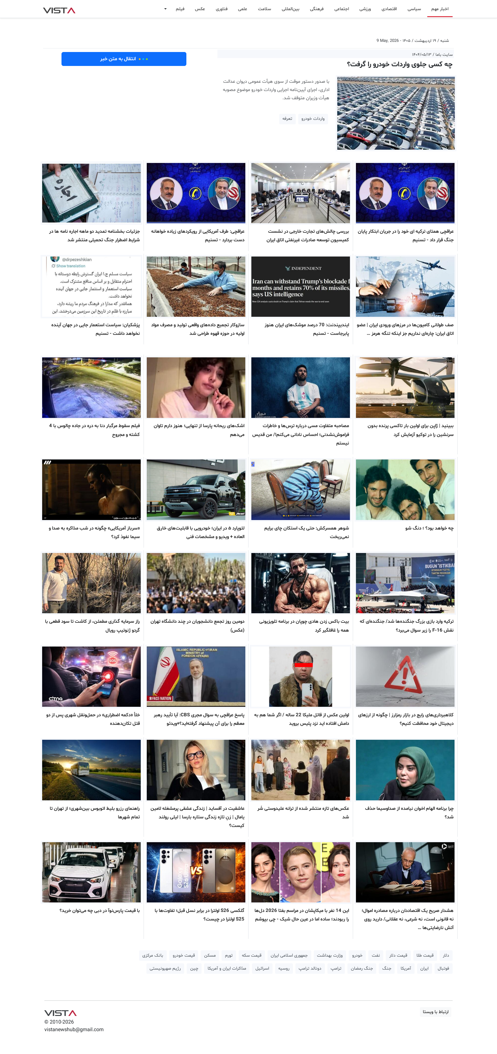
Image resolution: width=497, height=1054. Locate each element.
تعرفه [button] (287, 119)
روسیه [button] (283, 969)
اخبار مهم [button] (440, 9)
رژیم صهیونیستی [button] (165, 969)
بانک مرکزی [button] (152, 956)
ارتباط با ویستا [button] (436, 1012)
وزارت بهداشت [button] (330, 956)
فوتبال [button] (443, 969)
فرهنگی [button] (317, 9)
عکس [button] (200, 9)
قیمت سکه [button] (251, 956)
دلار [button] (446, 956)
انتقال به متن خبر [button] (124, 59)
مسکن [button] (210, 956)
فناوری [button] (222, 9)
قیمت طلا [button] (425, 956)
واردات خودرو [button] (313, 119)
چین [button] (194, 969)
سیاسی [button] (414, 9)
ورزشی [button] (365, 9)
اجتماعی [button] (341, 9)
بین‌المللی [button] (291, 9)
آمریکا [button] (406, 969)
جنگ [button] (386, 969)
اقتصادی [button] (389, 9)
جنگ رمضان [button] (362, 969)
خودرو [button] (357, 956)
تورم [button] (229, 956)
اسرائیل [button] (262, 969)
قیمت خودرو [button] (184, 956)
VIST (59, 9)
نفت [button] (376, 956)
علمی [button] (242, 9)
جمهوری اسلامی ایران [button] (289, 956)
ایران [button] (424, 969)
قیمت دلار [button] (398, 956)
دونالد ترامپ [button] (310, 969)
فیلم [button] (180, 9)
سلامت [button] (264, 9)
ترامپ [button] (336, 969)
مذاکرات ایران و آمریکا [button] (227, 969)
